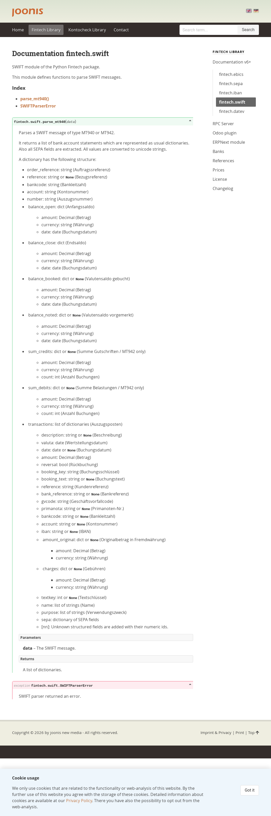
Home (18, 30)
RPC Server (223, 123)
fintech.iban (230, 93)
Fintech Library (46, 30)
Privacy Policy (79, 800)
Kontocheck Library (87, 30)
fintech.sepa (231, 83)
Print (240, 732)
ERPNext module (229, 142)
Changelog (223, 188)
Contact (121, 30)
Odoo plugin (225, 133)
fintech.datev (231, 111)
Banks (218, 151)
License (220, 179)
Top (253, 732)
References (223, 161)
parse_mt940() (34, 99)
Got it (250, 790)
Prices (218, 170)
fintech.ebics (231, 74)
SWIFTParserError (38, 106)
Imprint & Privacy (216, 732)
